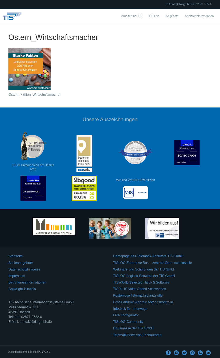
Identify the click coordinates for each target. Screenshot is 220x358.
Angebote (172, 16)
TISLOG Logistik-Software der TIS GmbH (144, 276)
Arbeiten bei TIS (131, 16)
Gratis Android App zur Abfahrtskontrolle (143, 302)
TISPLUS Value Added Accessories (139, 289)
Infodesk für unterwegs (130, 308)
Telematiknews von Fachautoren (137, 335)
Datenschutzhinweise (24, 269)
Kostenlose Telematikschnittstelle (138, 295)
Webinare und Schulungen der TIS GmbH (144, 269)
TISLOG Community (128, 322)
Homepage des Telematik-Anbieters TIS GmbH (148, 256)
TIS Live (154, 16)
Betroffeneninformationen (27, 282)
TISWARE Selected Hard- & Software (141, 282)
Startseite (15, 256)
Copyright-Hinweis (22, 289)
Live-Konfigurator (126, 315)
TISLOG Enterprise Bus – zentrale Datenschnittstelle (152, 263)
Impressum (16, 276)
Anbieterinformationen (199, 16)
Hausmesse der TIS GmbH (133, 328)
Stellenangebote (20, 263)
